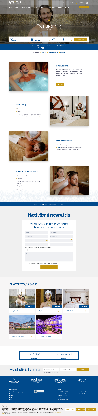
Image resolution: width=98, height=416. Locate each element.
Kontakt (60, 7)
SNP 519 (59, 397)
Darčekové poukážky (50, 7)
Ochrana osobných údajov (14, 401)
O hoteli (41, 7)
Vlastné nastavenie (70, 409)
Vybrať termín (60, 84)
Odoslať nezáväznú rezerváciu (49, 267)
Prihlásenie (65, 2)
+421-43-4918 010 (34, 354)
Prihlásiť (82, 369)
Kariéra (10, 393)
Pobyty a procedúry (13, 7)
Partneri (10, 397)
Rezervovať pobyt (84, 7)
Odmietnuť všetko (80, 409)
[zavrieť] (96, 404)
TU (39, 116)
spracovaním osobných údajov (54, 372)
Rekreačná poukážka (13, 403)
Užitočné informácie (13, 389)
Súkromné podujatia (25, 7)
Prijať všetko (91, 409)
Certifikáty (11, 395)
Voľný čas (35, 7)
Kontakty (11, 399)
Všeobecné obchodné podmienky (16, 391)
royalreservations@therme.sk (64, 354)
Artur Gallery (67, 7)
